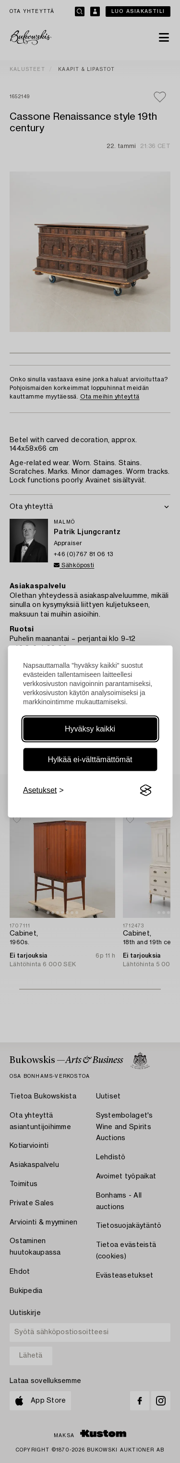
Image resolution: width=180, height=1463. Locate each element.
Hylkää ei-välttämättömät (90, 759)
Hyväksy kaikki (90, 729)
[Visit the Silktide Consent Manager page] (145, 790)
